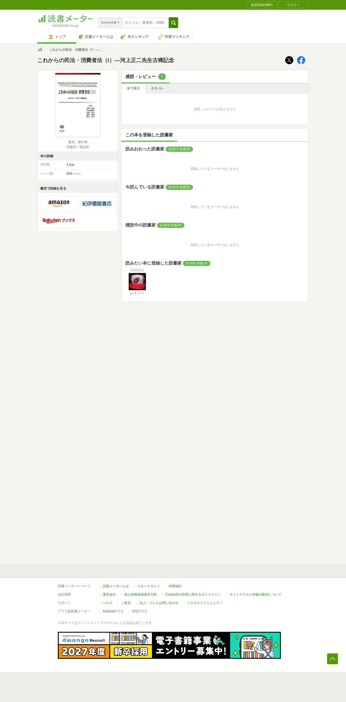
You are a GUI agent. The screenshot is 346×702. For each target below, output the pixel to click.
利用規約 (175, 586)
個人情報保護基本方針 (140, 594)
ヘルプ (107, 603)
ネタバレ (157, 88)
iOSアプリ (139, 611)
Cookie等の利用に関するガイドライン (193, 594)
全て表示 (133, 88)
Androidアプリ (113, 611)
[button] (173, 22)
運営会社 (109, 594)
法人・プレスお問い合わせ (158, 603)
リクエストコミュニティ (205, 603)
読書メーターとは (116, 586)
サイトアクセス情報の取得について (255, 594)
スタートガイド (148, 586)
